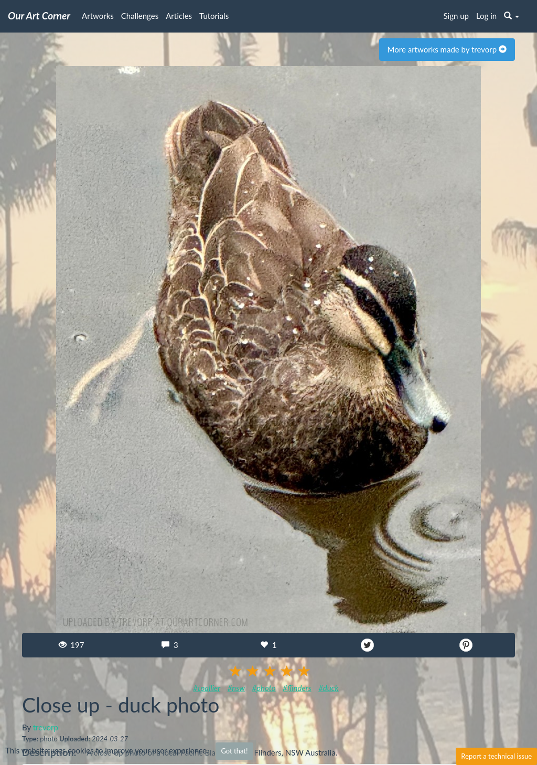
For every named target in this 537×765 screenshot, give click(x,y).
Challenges (139, 15)
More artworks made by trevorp (447, 49)
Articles (179, 15)
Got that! (234, 751)
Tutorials (214, 15)
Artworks (98, 15)
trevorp (45, 727)
